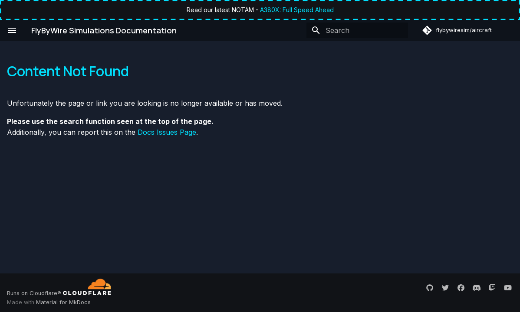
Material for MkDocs (63, 302)
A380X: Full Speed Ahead (297, 9)
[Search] (357, 30)
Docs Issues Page (167, 132)
